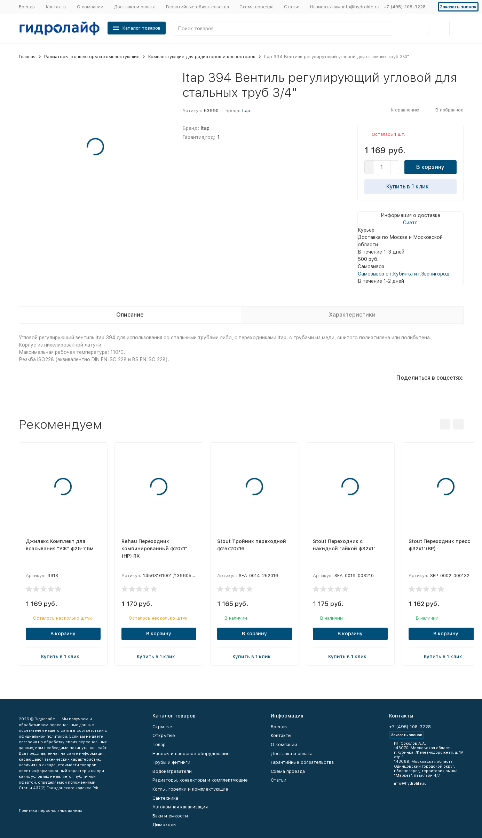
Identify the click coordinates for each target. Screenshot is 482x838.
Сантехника (165, 798)
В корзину (430, 167)
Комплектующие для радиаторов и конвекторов (201, 56)
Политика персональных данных (50, 810)
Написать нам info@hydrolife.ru (344, 6)
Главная (27, 56)
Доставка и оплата (135, 6)
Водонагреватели (172, 771)
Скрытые (162, 726)
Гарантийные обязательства (197, 6)
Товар (159, 744)
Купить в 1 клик (410, 186)
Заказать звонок (458, 6)
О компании (90, 6)
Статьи (292, 6)
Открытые (163, 735)
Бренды (27, 6)
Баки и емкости (170, 815)
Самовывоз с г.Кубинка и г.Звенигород (404, 274)
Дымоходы (164, 824)
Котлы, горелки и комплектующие (190, 789)
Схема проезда (256, 6)
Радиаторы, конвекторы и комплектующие (92, 56)
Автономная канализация (180, 806)
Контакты (56, 6)
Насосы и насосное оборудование (191, 753)
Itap (246, 110)
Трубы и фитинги (171, 762)
